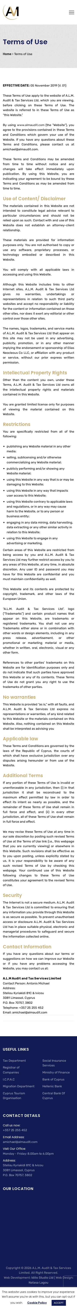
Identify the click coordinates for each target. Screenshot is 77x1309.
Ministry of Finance (56, 1072)
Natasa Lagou (38, 1282)
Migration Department (18, 1086)
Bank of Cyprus (53, 1079)
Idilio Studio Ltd (42, 1277)
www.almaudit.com (31, 125)
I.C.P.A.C (9, 1079)
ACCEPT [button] (59, 1302)
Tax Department (14, 1060)
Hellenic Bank (52, 1086)
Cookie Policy (37, 1302)
